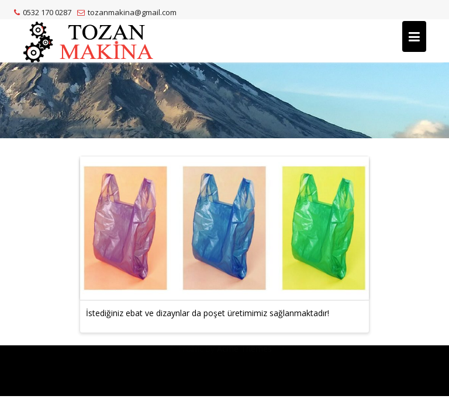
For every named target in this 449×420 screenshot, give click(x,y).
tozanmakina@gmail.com (127, 12)
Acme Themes (244, 381)
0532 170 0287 (42, 12)
